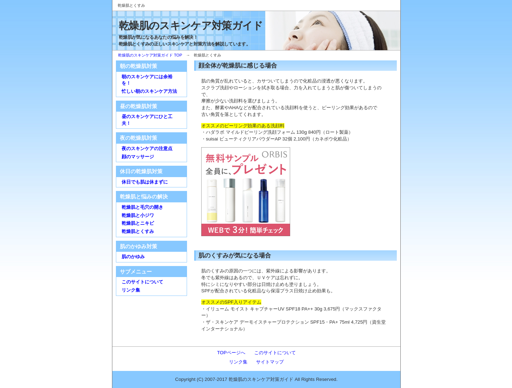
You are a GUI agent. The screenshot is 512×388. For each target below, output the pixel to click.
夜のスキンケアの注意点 (147, 148)
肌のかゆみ (133, 256)
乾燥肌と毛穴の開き (142, 207)
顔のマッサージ (138, 156)
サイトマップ (270, 362)
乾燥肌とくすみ (138, 231)
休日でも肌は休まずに (145, 182)
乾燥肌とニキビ (138, 223)
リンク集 (131, 290)
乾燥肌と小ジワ (138, 215)
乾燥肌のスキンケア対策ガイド (191, 25)
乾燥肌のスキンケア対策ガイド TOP (150, 55)
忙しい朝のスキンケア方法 (149, 91)
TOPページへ (231, 352)
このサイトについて (142, 282)
